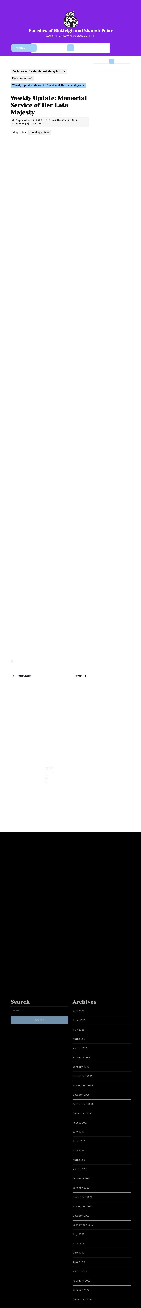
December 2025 (83, 1236)
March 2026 (80, 1209)
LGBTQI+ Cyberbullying (47, 766)
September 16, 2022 (29, 120)
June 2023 (79, 1302)
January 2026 (81, 1227)
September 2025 (83, 1264)
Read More (47, 773)
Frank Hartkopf (59, 120)
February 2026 (82, 1218)
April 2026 (79, 1199)
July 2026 (78, 1171)
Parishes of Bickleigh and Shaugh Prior (70, 30)
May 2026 (78, 1190)
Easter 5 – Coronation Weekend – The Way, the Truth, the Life (52, 767)
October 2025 (81, 1255)
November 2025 (83, 1246)
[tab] (70, 47)
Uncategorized (22, 78)
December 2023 (82, 1274)
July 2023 (78, 1292)
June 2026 (79, 1181)
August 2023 (80, 1283)
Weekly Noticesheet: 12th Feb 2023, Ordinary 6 (47, 776)
